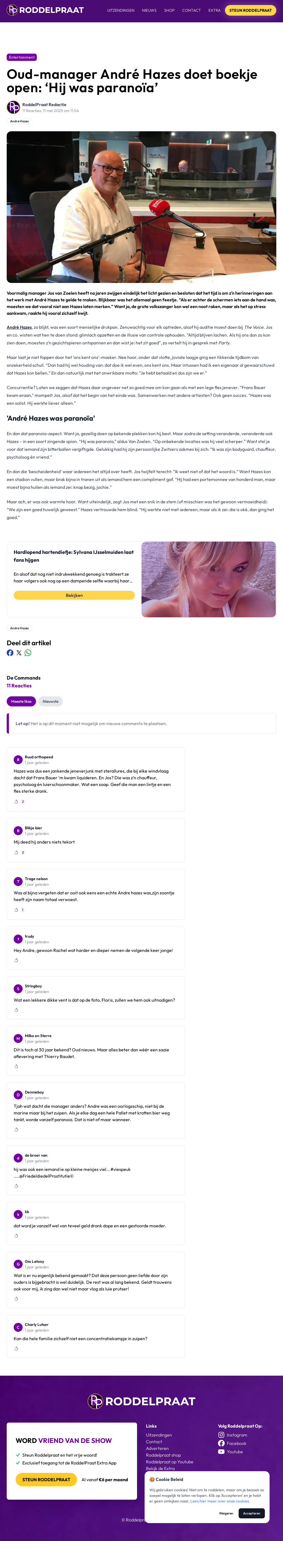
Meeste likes (21, 701)
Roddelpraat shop (163, 1455)
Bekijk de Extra (160, 1468)
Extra (215, 10)
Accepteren (251, 1513)
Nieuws (149, 10)
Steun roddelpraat (46, 1479)
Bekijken (74, 595)
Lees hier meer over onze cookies (219, 1501)
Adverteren (157, 1448)
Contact (191, 10)
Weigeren (226, 1513)
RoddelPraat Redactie (44, 104)
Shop (169, 10)
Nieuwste (50, 701)
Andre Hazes (19, 121)
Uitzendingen (121, 10)
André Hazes (19, 327)
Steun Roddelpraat (250, 10)
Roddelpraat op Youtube (169, 1461)
